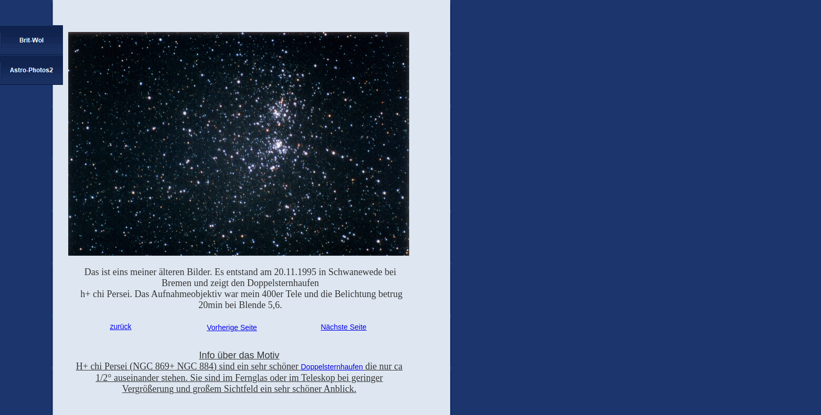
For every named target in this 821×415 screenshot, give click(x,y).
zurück (120, 326)
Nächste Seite (343, 327)
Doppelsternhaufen (331, 367)
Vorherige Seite (232, 327)
